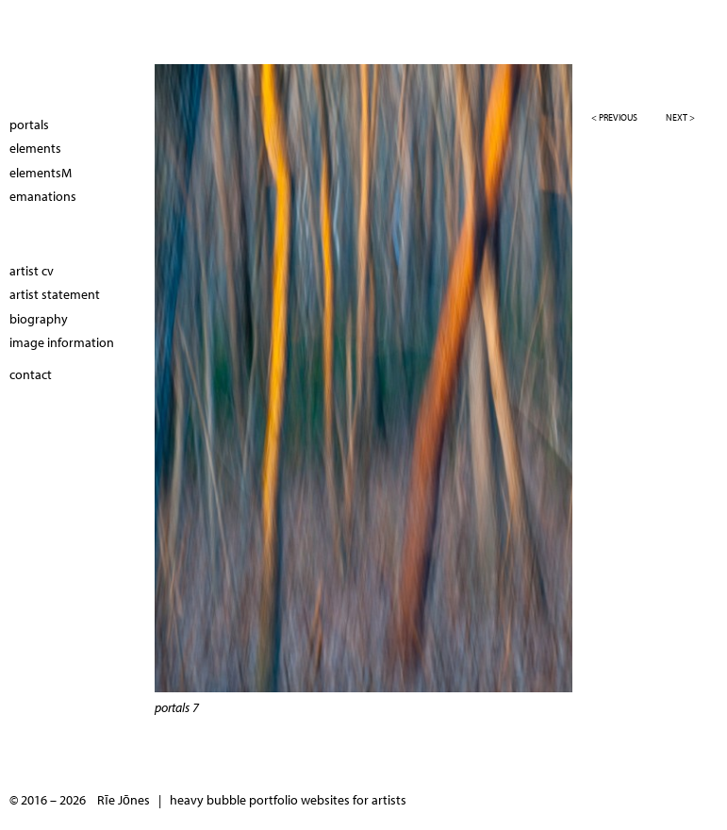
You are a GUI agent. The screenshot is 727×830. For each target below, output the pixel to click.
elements (35, 148)
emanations (42, 196)
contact (30, 374)
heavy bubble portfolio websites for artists (288, 799)
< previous (614, 117)
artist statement (54, 294)
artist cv (31, 270)
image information (61, 342)
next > (680, 117)
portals (29, 124)
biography (38, 318)
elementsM (40, 172)
